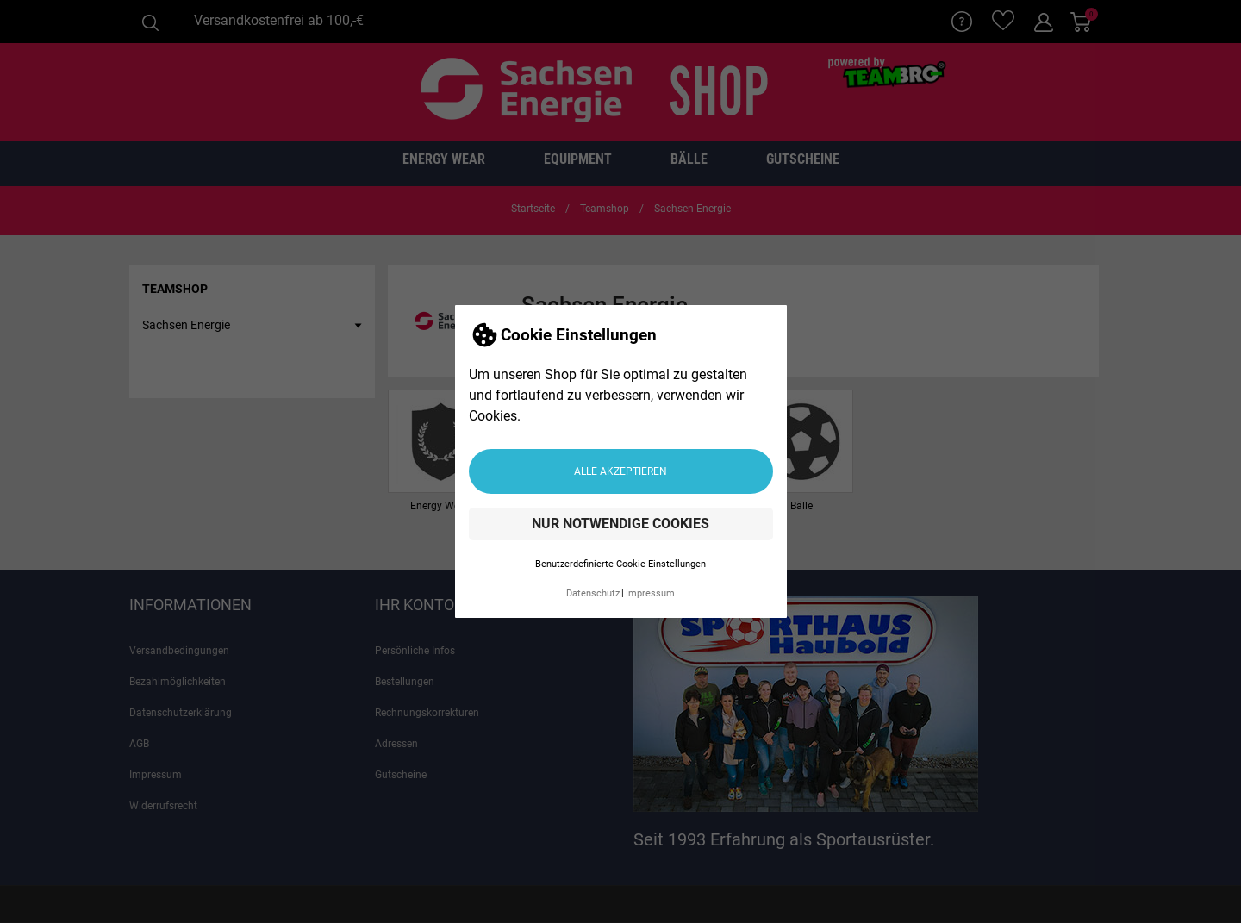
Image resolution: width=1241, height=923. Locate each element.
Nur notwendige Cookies (620, 523)
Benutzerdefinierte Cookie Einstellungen (620, 564)
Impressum (650, 593)
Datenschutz (593, 593)
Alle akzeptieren (620, 471)
